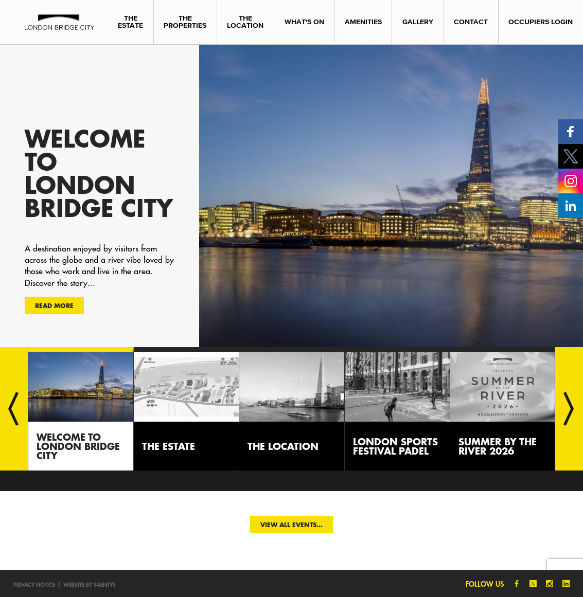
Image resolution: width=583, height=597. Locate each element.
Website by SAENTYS (89, 584)
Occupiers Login (540, 22)
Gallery (417, 22)
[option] (291, 195)
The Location (245, 21)
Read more (54, 305)
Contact (471, 22)
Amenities (363, 22)
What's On (304, 22)
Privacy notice (34, 584)
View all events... (291, 524)
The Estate (130, 21)
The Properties (185, 21)
